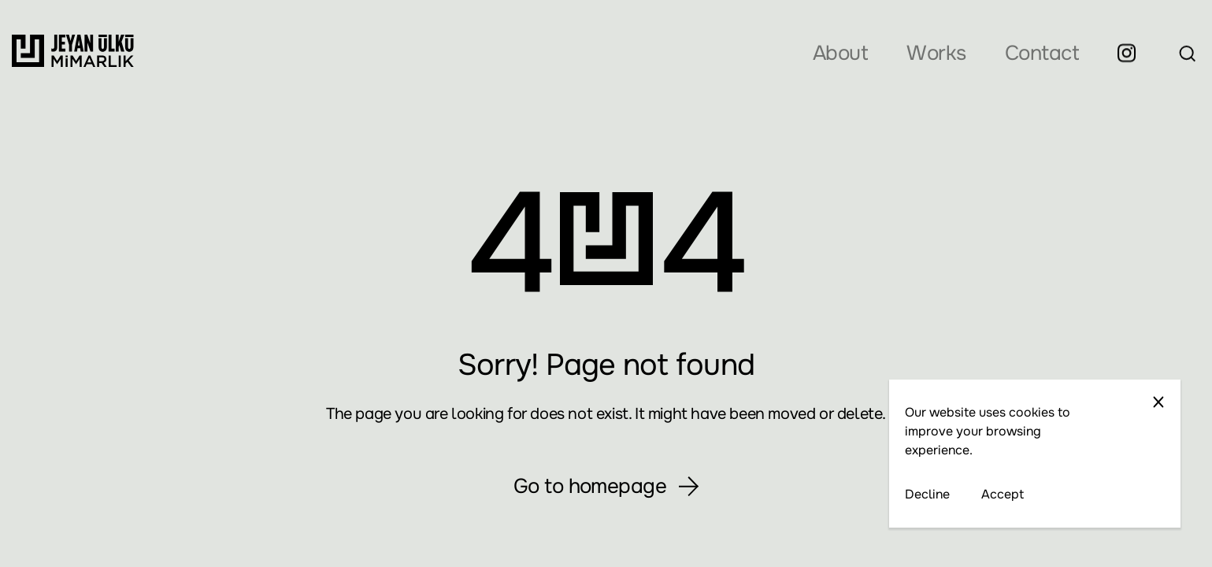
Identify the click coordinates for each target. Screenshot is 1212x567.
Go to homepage (606, 486)
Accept (1002, 494)
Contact (1042, 53)
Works (936, 53)
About (840, 53)
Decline (927, 494)
